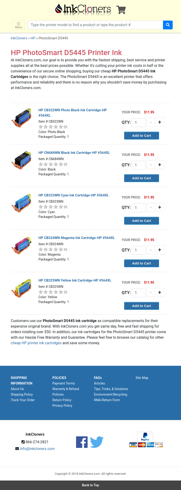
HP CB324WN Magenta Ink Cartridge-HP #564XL (77, 238)
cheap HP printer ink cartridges (36, 343)
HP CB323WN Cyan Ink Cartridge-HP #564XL (74, 195)
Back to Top (90, 485)
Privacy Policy (62, 405)
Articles (99, 383)
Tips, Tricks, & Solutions (111, 389)
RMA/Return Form (107, 400)
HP (33, 38)
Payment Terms (63, 383)
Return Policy (61, 400)
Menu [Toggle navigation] (18, 25)
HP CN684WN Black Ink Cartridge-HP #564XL (74, 153)
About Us (17, 389)
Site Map (142, 378)
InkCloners (19, 38)
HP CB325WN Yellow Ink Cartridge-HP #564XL (75, 280)
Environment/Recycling (110, 394)
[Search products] (95, 25)
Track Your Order (23, 400)
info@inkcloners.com (37, 449)
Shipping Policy (22, 394)
